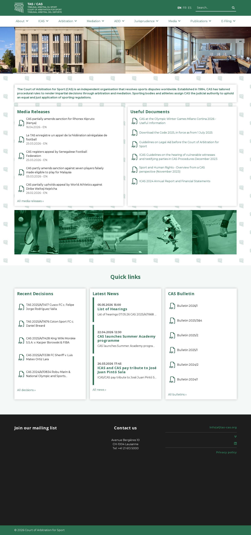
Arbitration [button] (68, 21)
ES (189, 7)
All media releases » (30, 201)
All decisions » (26, 390)
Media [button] (174, 21)
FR (184, 7)
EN (179, 7)
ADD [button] (119, 21)
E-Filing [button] (228, 21)
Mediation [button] (95, 21)
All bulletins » (177, 394)
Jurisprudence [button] (146, 21)
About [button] (22, 21)
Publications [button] (200, 21)
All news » (99, 389)
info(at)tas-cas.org (223, 427)
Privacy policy (226, 452)
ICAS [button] (43, 21)
